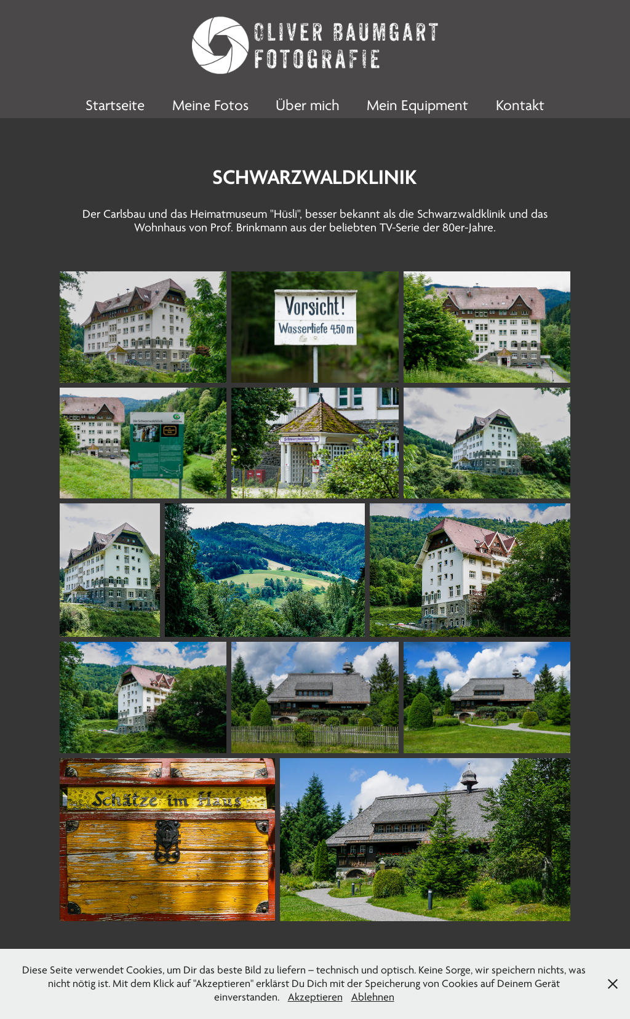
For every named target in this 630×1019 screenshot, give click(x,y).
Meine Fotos (210, 105)
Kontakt (520, 105)
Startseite (115, 105)
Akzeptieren (315, 997)
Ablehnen (372, 997)
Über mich (308, 105)
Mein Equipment (417, 105)
